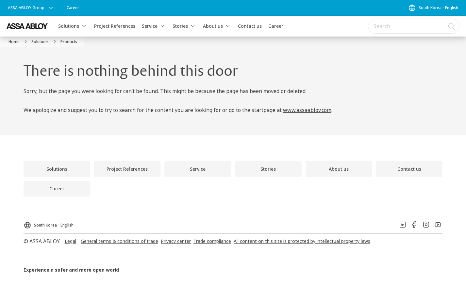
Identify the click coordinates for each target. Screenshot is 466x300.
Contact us (250, 26)
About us (213, 26)
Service (150, 26)
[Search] (451, 26)
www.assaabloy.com (307, 110)
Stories (180, 26)
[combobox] (413, 26)
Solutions (68, 26)
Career (275, 26)
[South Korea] (433, 8)
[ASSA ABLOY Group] (31, 8)
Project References (114, 26)
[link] (73, 7)
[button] (84, 26)
